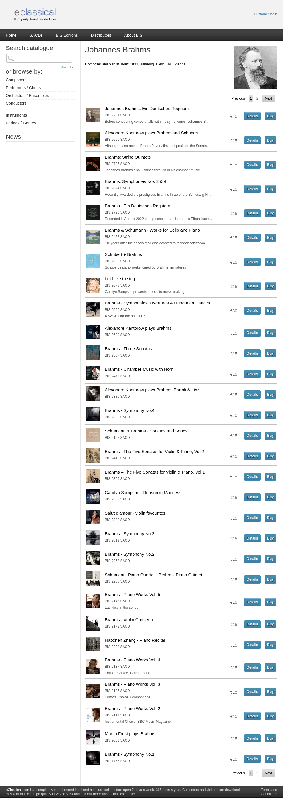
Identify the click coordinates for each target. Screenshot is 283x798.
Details (252, 116)
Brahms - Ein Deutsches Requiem (137, 205)
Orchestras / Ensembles (27, 95)
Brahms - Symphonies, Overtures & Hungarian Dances (157, 302)
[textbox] (39, 58)
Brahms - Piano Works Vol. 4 (132, 659)
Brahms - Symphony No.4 (129, 410)
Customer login (265, 14)
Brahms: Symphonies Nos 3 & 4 (135, 181)
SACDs (36, 35)
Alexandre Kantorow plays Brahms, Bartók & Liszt (152, 389)
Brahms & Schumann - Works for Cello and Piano (152, 230)
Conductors (16, 103)
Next (268, 98)
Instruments (16, 115)
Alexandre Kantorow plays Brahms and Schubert (151, 132)
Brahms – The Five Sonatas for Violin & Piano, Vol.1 (155, 471)
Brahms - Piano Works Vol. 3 (132, 684)
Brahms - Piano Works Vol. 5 (132, 594)
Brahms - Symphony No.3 (129, 533)
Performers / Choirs (23, 87)
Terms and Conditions (269, 792)
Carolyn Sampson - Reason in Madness (143, 492)
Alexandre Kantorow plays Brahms (138, 328)
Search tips (67, 67)
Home (11, 35)
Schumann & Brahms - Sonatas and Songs (146, 430)
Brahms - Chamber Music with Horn (139, 369)
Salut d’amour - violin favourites (135, 513)
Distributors (101, 35)
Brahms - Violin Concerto (129, 619)
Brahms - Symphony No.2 (129, 554)
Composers (16, 80)
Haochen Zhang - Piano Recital (135, 640)
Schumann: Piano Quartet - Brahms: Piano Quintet (153, 574)
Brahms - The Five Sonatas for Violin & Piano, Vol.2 (154, 451)
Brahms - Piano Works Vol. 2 (132, 708)
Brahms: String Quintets (128, 157)
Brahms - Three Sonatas (128, 348)
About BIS (133, 35)
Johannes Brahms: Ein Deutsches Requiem (147, 108)
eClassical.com (17, 790)
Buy (270, 116)
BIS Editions (67, 35)
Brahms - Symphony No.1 (129, 754)
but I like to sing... (122, 278)
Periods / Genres (21, 123)
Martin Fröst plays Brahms (130, 733)
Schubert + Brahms (123, 254)
